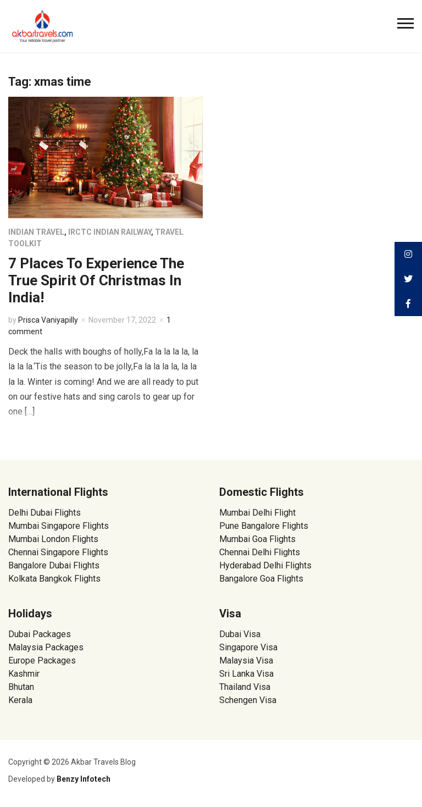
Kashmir (24, 673)
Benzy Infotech (83, 779)
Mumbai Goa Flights (257, 539)
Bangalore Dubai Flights (53, 565)
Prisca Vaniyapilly (48, 320)
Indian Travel (36, 232)
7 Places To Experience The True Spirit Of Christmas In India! (96, 280)
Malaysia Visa (246, 660)
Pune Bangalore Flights (263, 526)
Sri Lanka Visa (247, 673)
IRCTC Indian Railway (109, 232)
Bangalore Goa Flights (261, 578)
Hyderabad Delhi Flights (265, 565)
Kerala (20, 700)
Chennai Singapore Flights (58, 552)
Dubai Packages (39, 634)
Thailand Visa (244, 687)
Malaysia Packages (46, 647)
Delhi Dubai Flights (44, 512)
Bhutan (21, 687)
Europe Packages (42, 660)
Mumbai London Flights (53, 539)
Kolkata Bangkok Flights (54, 578)
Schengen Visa (247, 700)
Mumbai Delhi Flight (257, 512)
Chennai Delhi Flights (259, 552)
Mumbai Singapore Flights (58, 526)
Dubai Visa (239, 634)
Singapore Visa (248, 647)
